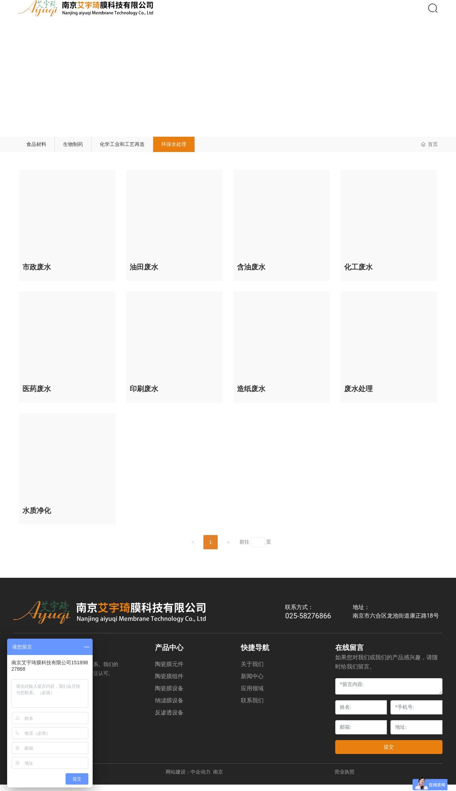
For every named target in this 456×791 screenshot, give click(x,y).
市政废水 (36, 273)
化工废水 (358, 273)
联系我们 (252, 706)
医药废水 (36, 395)
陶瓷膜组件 (169, 682)
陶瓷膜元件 (169, 670)
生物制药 (90, 147)
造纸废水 (251, 395)
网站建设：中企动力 (188, 778)
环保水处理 (217, 147)
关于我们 (252, 670)
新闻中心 (252, 682)
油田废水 (144, 273)
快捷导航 (255, 654)
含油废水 (251, 273)
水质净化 (36, 517)
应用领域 (252, 694)
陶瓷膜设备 (169, 694)
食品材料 (42, 147)
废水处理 (358, 395)
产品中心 (169, 654)
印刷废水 (144, 395)
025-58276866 (308, 622)
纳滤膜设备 (169, 706)
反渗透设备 (169, 719)
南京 (218, 778)
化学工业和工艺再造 (152, 147)
